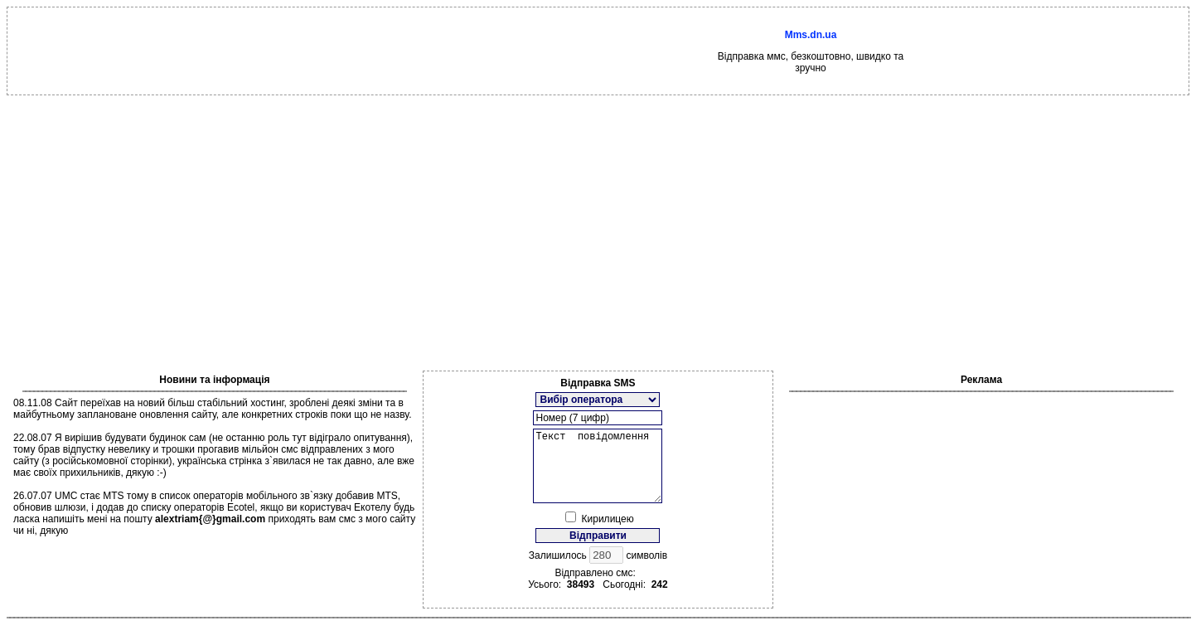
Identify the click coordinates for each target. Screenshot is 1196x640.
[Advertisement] (598, 220)
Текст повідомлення (597, 473)
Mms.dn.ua (811, 35)
